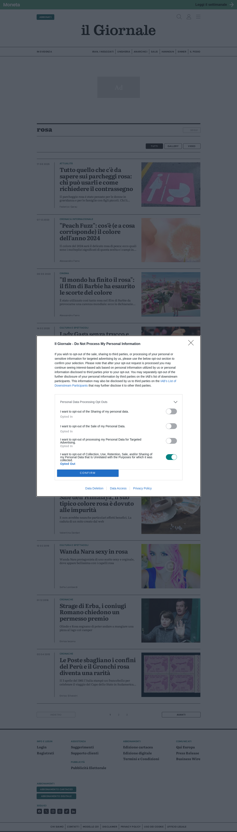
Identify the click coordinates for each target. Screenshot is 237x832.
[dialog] (119, 416)
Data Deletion (94, 488)
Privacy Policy (142, 488)
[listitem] (118, 402)
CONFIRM (88, 472)
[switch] (171, 411)
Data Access (118, 488)
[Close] (192, 344)
